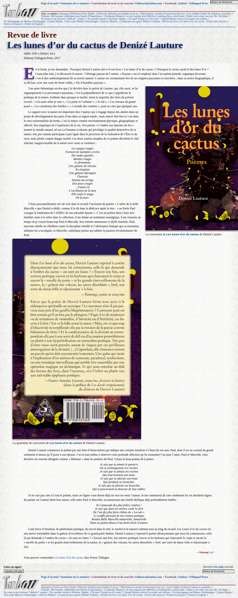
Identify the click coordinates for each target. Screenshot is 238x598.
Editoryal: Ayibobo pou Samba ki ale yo (118, 13)
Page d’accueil (49, 3)
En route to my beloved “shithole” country (63, 18)
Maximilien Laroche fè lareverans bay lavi (163, 13)
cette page (218, 566)
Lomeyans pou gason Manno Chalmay (140, 21)
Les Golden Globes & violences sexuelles (209, 13)
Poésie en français (13, 24)
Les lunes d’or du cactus (68, 557)
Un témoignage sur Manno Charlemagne (25, 21)
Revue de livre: (184, 21)
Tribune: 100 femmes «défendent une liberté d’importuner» (72, 16)
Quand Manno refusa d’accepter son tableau (184, 18)
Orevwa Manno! (109, 21)
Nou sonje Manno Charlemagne (81, 21)
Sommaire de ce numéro (74, 3)
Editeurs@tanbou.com (148, 3)
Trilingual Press (198, 3)
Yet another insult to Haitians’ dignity (106, 18)
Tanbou (182, 3)
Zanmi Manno (55, 21)
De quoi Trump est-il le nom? (144, 18)
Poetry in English (34, 24)
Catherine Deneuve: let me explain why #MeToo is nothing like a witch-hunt (144, 16)
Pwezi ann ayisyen (216, 21)
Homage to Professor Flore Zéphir (77, 13)
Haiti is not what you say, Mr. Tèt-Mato (207, 16)
